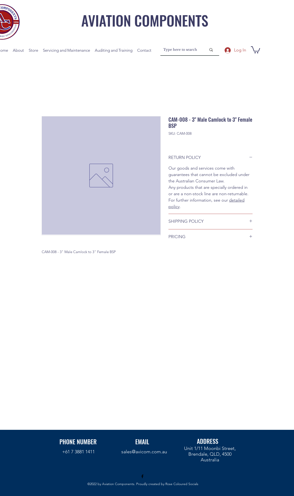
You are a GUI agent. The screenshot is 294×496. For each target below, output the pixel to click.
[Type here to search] (181, 49)
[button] (255, 49)
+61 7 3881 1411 (78, 451)
